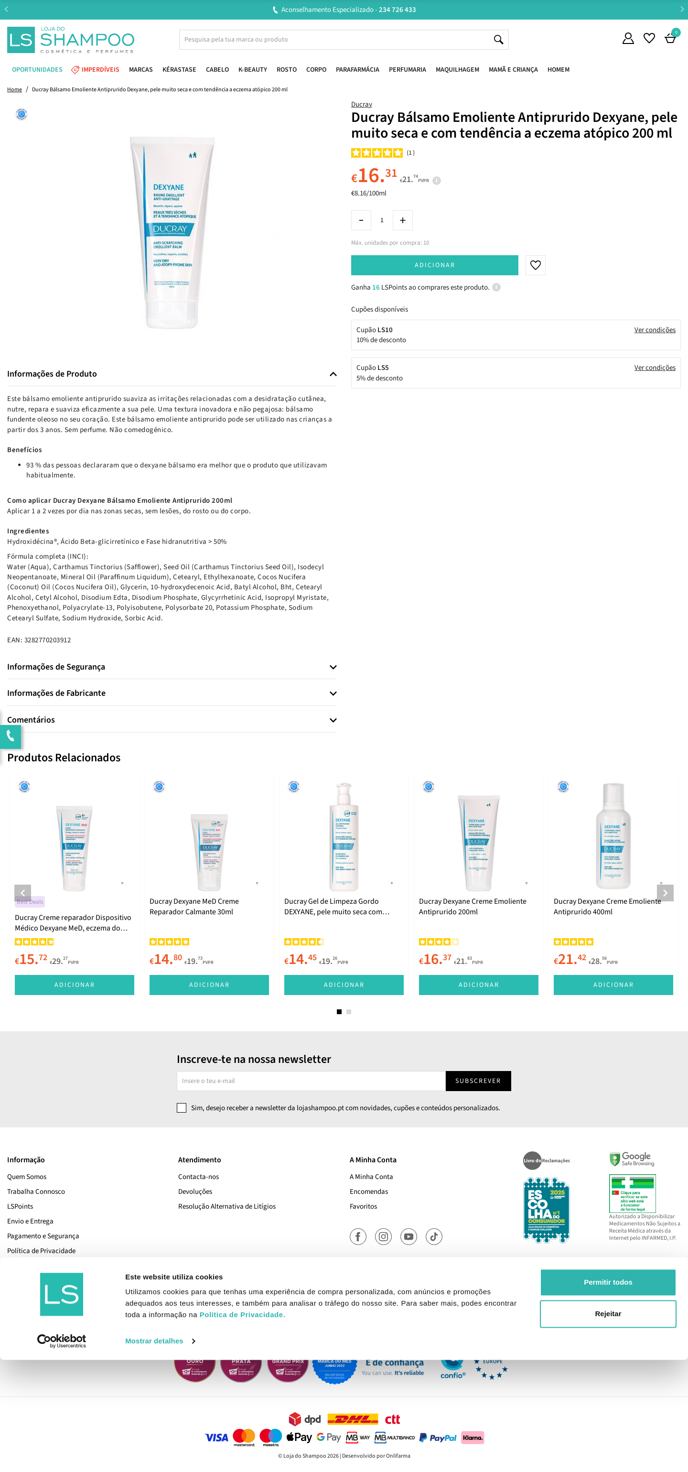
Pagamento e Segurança (43, 1236)
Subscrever (478, 1081)
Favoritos (363, 1206)
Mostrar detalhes (154, 1453)
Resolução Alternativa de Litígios (227, 1206)
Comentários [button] (31, 720)
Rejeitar (608, 1425)
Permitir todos (608, 1394)
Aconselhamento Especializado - (348, 10)
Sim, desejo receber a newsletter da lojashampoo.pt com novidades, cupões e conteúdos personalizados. (345, 1108)
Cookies (19, 1266)
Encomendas (369, 1192)
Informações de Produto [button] (52, 374)
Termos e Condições (36, 1281)
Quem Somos (26, 1177)
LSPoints (20, 1206)
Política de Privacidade (41, 1251)
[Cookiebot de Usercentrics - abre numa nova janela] (62, 1453)
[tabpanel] (74, 886)
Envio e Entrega (30, 1221)
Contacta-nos (198, 1177)
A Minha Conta (371, 1177)
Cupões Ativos (28, 1295)
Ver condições (655, 330)
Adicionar (435, 265)
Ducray (361, 104)
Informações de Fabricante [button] (56, 693)
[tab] (172, 374)
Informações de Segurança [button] (56, 667)
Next (682, 9)
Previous (6, 9)
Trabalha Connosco (36, 1192)
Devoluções (195, 1192)
